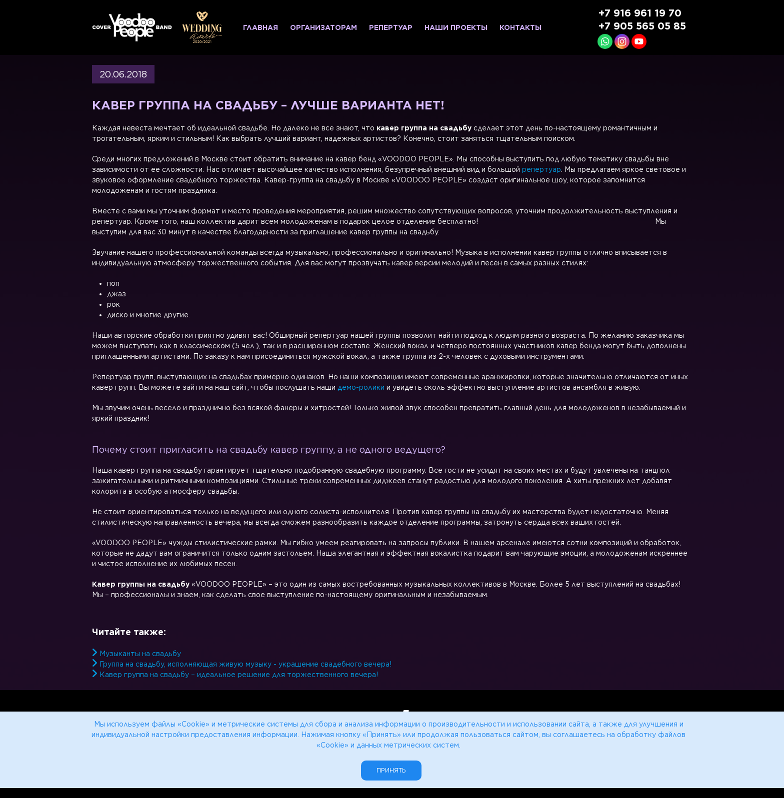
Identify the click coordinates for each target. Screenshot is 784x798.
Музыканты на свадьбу (140, 654)
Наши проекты (456, 27)
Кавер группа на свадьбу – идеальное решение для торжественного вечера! (239, 675)
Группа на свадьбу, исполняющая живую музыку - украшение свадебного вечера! (246, 664)
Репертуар (390, 27)
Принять (391, 770)
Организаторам (323, 27)
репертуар (541, 169)
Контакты (521, 27)
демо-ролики (361, 387)
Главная (260, 27)
